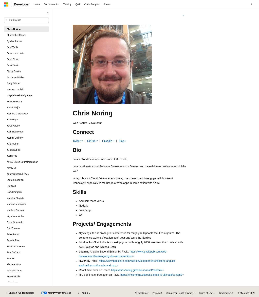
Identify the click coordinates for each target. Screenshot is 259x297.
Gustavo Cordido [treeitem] (15, 89)
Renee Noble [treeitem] (13, 276)
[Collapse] (47, 13)
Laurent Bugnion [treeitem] (15, 180)
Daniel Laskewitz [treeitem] (15, 53)
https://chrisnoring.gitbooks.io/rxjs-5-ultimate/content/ (151, 274)
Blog (121, 141)
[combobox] (26, 20)
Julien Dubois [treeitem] (13, 149)
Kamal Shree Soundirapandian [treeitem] (22, 162)
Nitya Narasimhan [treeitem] (16, 216)
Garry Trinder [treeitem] (13, 83)
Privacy (156, 293)
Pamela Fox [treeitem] (13, 240)
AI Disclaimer (141, 293)
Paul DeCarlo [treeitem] (13, 252)
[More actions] (183, 15)
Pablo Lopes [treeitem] (13, 234)
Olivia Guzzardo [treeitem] (15, 222)
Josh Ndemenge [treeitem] (15, 131)
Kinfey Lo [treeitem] (11, 168)
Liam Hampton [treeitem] (14, 192)
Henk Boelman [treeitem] (14, 101)
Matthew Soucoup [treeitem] (16, 210)
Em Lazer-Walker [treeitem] (15, 77)
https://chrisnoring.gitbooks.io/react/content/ (136, 270)
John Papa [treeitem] (12, 119)
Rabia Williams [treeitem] (14, 270)
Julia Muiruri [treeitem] (13, 143)
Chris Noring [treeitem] (14, 29)
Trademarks (225, 293)
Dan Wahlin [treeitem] (12, 47)
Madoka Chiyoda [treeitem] (15, 198)
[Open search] (251, 4)
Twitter (76, 141)
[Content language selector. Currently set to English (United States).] (20, 293)
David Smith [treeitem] (13, 65)
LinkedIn (107, 141)
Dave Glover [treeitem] (13, 59)
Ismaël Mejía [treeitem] (13, 107)
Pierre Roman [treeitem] (14, 264)
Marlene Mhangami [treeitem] (16, 204)
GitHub (91, 141)
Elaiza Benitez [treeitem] (14, 71)
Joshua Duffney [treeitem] (15, 137)
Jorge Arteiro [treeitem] (13, 125)
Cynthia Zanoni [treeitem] (14, 41)
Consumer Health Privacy (179, 293)
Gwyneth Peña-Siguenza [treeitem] (19, 95)
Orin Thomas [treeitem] (13, 228)
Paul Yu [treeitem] (11, 258)
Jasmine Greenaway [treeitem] (17, 113)
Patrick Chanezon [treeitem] (16, 246)
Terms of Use (205, 293)
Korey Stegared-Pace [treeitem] (18, 174)
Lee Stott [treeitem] (11, 186)
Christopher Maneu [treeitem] (16, 35)
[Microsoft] (6, 4)
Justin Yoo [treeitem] (12, 155)
